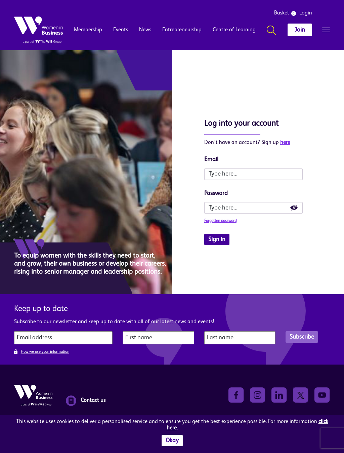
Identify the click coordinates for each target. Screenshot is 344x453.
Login (305, 13)
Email (211, 159)
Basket (281, 13)
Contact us (85, 400)
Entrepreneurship (182, 30)
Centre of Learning (234, 30)
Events (120, 30)
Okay (172, 441)
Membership (88, 30)
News (145, 30)
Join (300, 30)
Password (216, 193)
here (285, 142)
